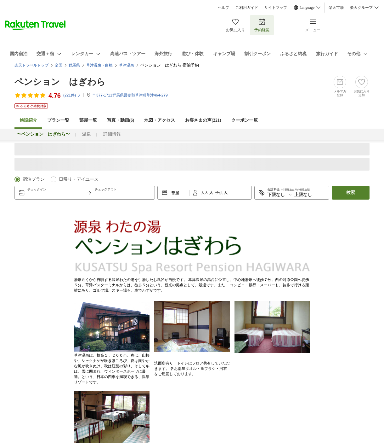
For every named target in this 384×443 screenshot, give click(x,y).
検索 (350, 192)
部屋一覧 (88, 120)
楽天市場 (336, 7)
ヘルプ (223, 7)
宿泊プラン (34, 179)
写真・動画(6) (120, 120)
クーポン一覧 (244, 120)
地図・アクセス (159, 120)
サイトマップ (275, 7)
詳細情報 (112, 134)
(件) (72, 95)
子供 (219, 192)
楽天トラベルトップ (31, 65)
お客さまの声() (203, 120)
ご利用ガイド (246, 7)
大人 (205, 192)
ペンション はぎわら (59, 82)
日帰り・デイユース (79, 179)
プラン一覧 (58, 120)
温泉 (86, 134)
